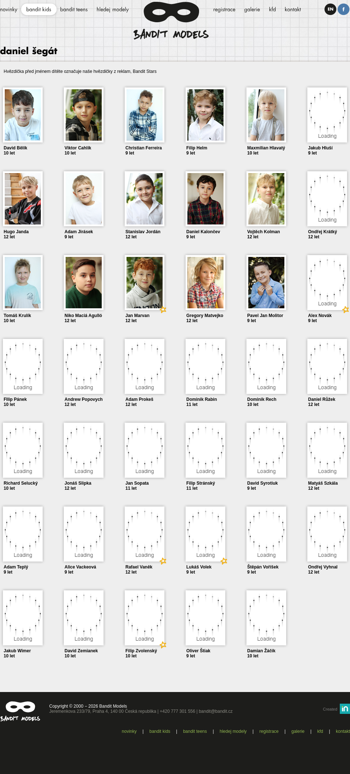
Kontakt (343, 731)
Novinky (129, 731)
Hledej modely (233, 731)
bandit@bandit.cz (216, 711)
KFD (320, 731)
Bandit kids (159, 731)
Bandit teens (195, 731)
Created (330, 709)
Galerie (297, 731)
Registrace (269, 731)
